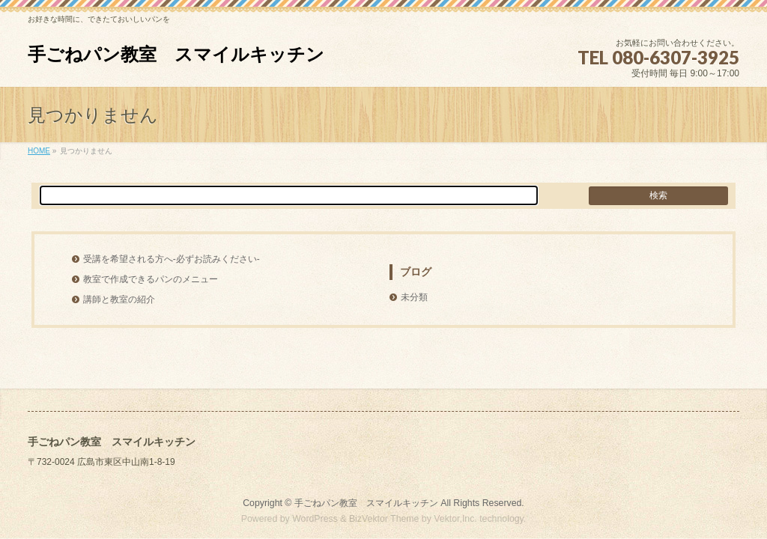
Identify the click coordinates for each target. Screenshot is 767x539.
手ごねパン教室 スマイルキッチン (176, 54)
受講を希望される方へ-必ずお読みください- (171, 259)
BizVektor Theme (384, 519)
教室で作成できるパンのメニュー (150, 279)
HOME (39, 151)
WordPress (315, 519)
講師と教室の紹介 (119, 299)
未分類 (414, 297)
